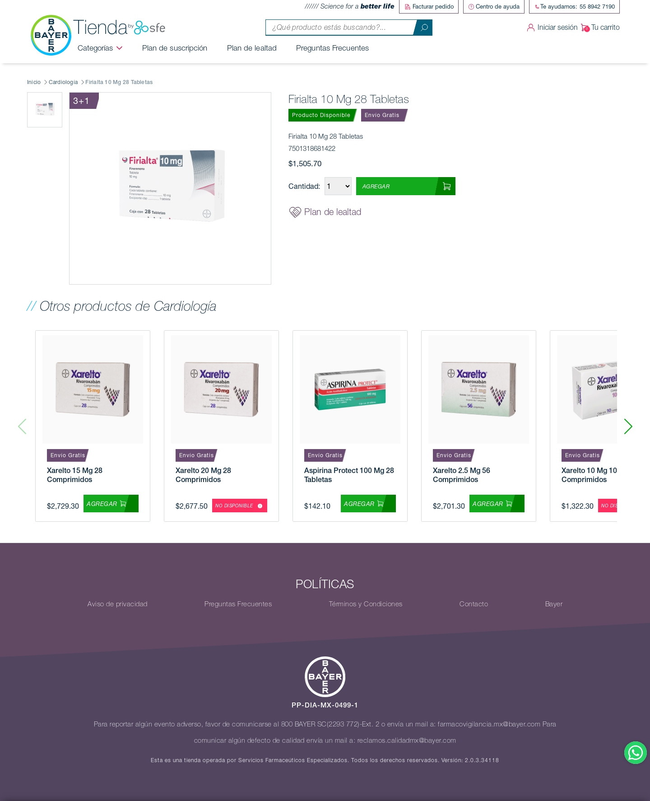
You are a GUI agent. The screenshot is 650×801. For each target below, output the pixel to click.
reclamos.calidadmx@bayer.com (407, 740)
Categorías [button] (95, 47)
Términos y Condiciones (366, 604)
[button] (628, 426)
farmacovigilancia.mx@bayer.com (489, 724)
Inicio (34, 82)
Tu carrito (599, 27)
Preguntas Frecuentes (332, 47)
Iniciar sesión (551, 27)
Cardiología (63, 82)
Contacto (474, 604)
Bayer (554, 604)
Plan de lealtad (252, 47)
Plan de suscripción (175, 47)
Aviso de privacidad (118, 604)
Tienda (120, 27)
